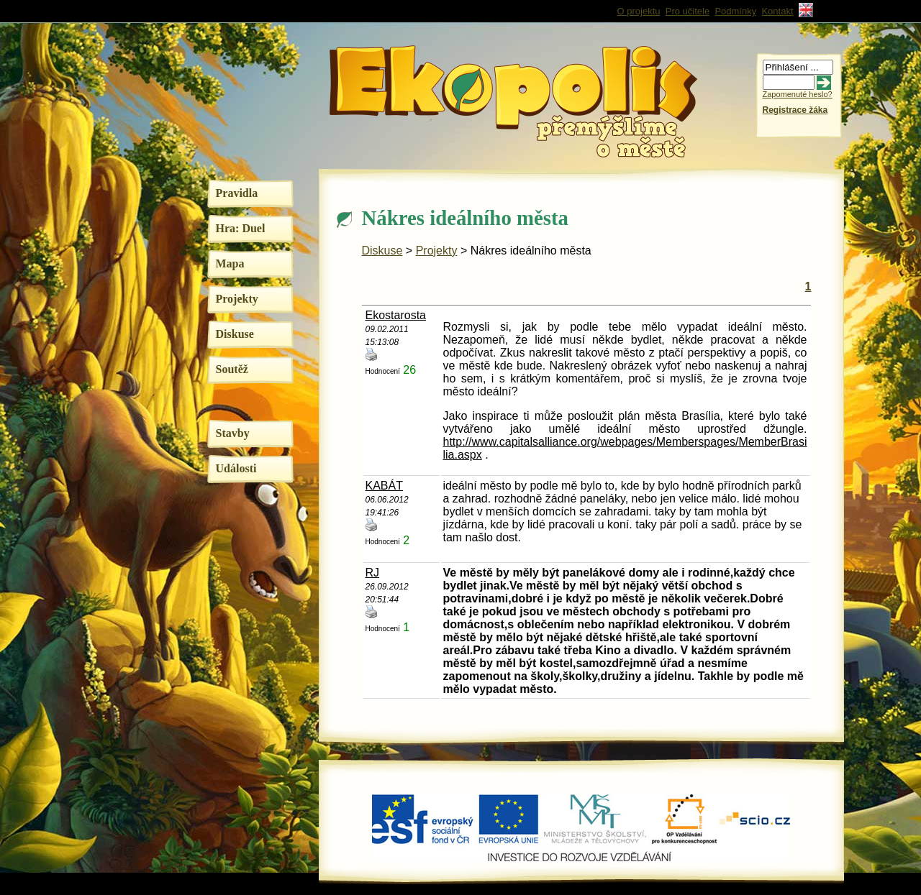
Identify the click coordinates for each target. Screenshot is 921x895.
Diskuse (235, 334)
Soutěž (232, 369)
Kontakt (777, 11)
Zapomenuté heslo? (797, 94)
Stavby (233, 433)
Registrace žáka (795, 110)
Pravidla (237, 193)
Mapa (230, 263)
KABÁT (384, 485)
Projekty (237, 299)
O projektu (639, 11)
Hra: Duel (241, 228)
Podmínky (735, 11)
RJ (373, 572)
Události (236, 468)
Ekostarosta (396, 315)
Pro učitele (687, 11)
